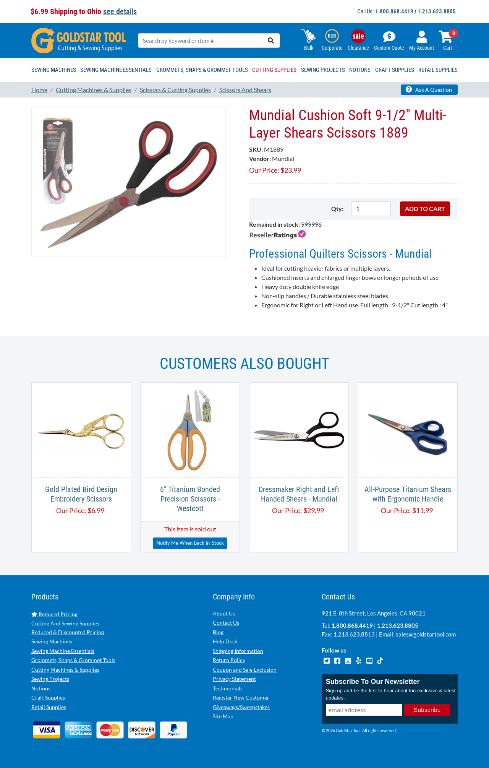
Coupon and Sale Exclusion (245, 669)
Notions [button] (360, 70)
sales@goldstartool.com (426, 634)
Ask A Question (429, 89)
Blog (218, 632)
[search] (271, 40)
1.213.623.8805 (437, 11)
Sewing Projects (50, 678)
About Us (224, 613)
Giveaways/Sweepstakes (241, 707)
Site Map (223, 716)
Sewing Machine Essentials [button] (116, 70)
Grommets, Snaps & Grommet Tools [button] (202, 70)
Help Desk (225, 641)
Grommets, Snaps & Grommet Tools (73, 660)
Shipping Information (238, 651)
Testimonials (228, 688)
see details (120, 11)
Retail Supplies (48, 707)
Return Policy (229, 660)
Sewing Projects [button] (323, 70)
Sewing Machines (51, 641)
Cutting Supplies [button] (274, 70)
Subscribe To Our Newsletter (373, 681)
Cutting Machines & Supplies (65, 669)
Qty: (337, 208)
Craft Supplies (48, 697)
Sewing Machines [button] (53, 70)
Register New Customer (241, 697)
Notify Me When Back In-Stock (190, 543)
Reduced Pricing (54, 614)
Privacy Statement (234, 678)
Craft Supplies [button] (394, 70)
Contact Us (226, 622)
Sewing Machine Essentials (62, 651)
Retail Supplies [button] (438, 70)
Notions (40, 688)
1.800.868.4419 (394, 11)
